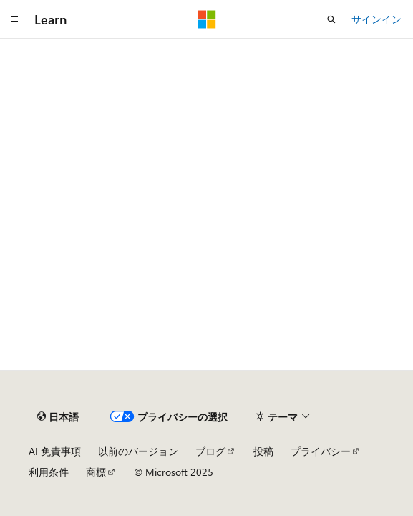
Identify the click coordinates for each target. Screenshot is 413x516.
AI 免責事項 (55, 451)
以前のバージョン (138, 451)
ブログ (210, 451)
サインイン (376, 19)
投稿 (263, 451)
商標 (96, 472)
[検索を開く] (331, 19)
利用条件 (49, 472)
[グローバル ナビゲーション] (14, 19)
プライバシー (321, 451)
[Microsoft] (207, 19)
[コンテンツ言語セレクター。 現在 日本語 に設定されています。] (58, 416)
